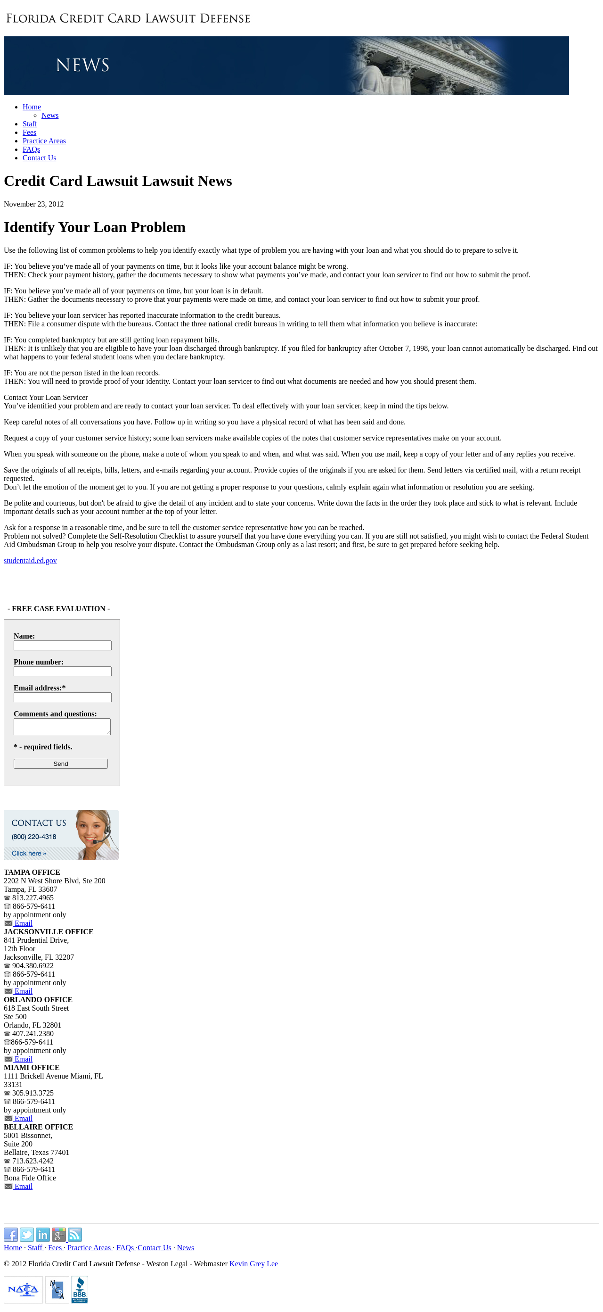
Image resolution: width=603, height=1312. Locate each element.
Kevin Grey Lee (253, 1266)
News (49, 115)
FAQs (126, 1250)
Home (13, 1250)
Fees (56, 1250)
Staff (36, 1250)
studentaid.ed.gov (30, 560)
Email (18, 926)
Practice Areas (90, 1250)
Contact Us (154, 1250)
